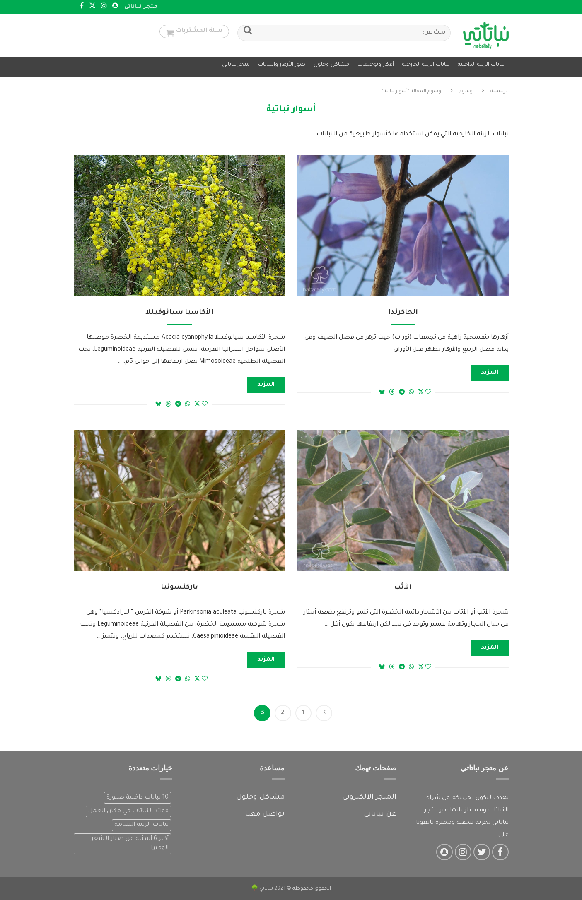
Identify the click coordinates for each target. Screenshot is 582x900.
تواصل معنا (265, 813)
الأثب (403, 586)
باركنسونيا (179, 586)
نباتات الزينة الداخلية (481, 65)
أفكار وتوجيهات (375, 65)
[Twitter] (92, 7)
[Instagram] (104, 7)
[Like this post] (428, 391)
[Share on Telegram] (402, 391)
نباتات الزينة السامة (141, 824)
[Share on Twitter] (421, 390)
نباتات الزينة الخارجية (425, 65)
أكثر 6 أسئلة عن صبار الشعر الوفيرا (130, 842)
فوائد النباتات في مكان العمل (128, 809)
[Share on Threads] (392, 390)
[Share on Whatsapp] (411, 391)
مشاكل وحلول (331, 65)
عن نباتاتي (380, 813)
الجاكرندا (403, 311)
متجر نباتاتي (140, 7)
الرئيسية (499, 90)
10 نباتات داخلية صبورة (137, 796)
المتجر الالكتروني (369, 796)
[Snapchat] (115, 7)
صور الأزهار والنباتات (281, 65)
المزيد (489, 371)
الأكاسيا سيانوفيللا (179, 311)
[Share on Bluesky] (382, 390)
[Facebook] (82, 7)
